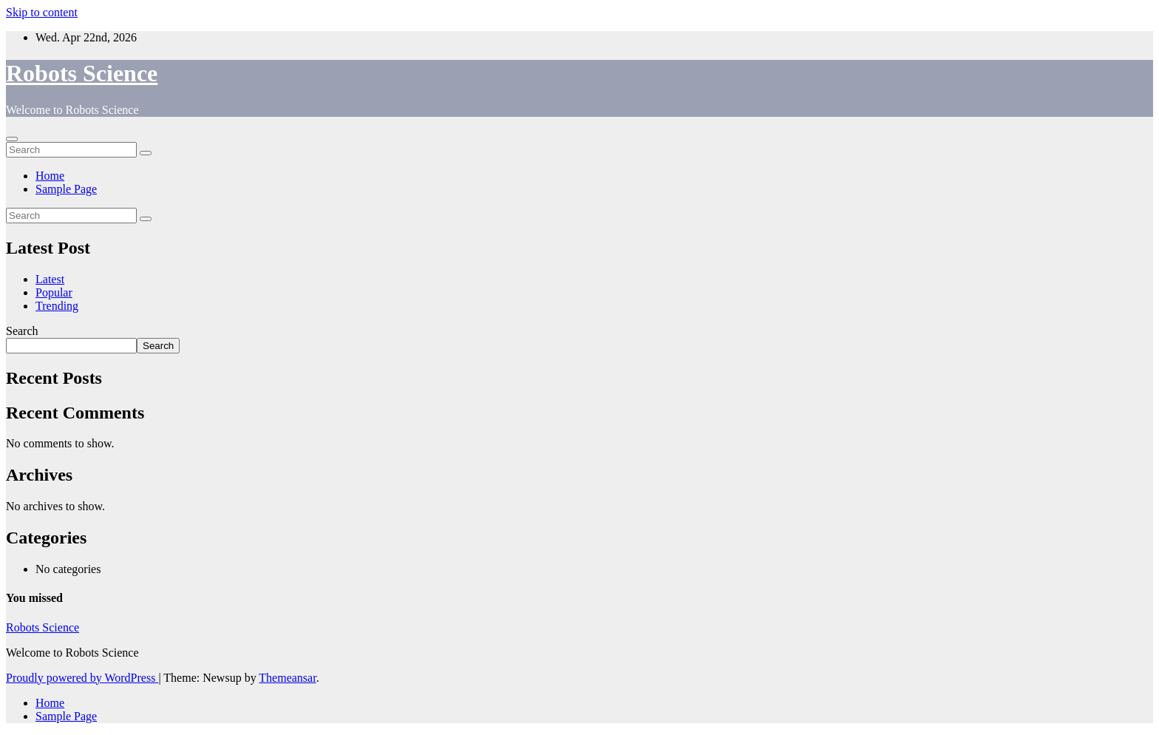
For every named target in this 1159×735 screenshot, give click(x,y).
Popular (53, 292)
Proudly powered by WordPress (82, 677)
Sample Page (66, 189)
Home (49, 175)
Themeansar (287, 677)
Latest (49, 279)
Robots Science (81, 73)
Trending (56, 305)
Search (22, 331)
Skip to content (42, 12)
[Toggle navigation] (12, 139)
